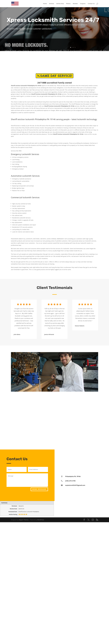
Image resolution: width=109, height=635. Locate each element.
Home (45, 3)
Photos (68, 3)
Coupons (82, 3)
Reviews (75, 3)
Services (51, 3)
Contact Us (91, 3)
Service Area (60, 3)
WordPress (40, 520)
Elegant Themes (24, 520)
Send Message (39, 489)
